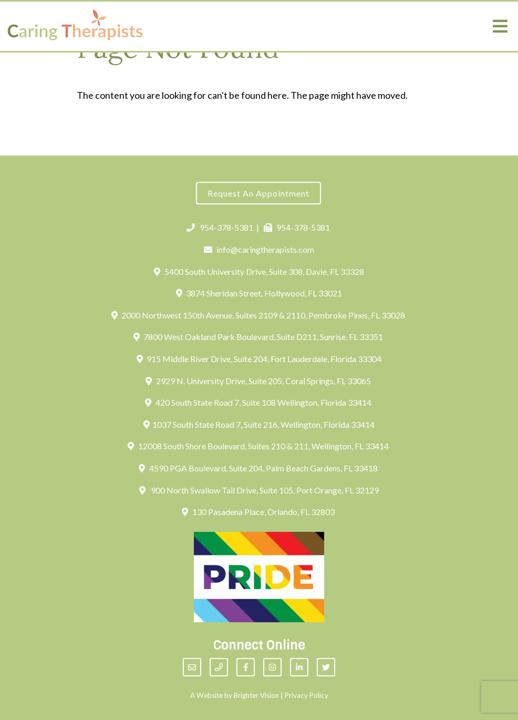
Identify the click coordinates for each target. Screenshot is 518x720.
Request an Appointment (258, 193)
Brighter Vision (256, 695)
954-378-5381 (220, 227)
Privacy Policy (306, 695)
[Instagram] (272, 667)
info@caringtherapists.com (259, 249)
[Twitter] (326, 667)
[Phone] (219, 667)
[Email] (192, 667)
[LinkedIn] (299, 667)
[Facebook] (245, 667)
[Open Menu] (500, 26)
